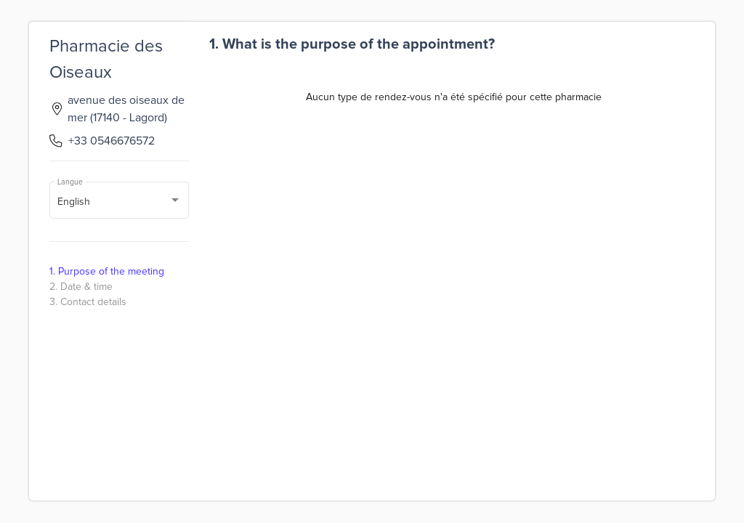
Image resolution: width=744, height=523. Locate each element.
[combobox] (119, 202)
